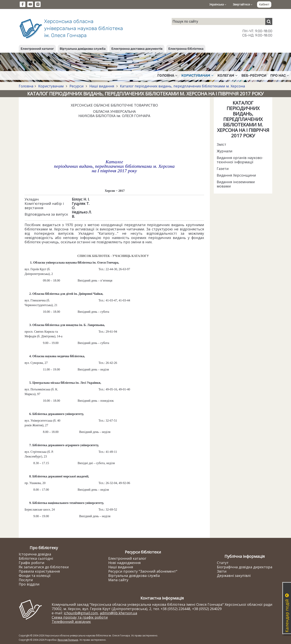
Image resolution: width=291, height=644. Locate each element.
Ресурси (76, 86)
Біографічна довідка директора (244, 567)
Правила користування (39, 571)
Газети (223, 168)
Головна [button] (167, 75)
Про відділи (29, 584)
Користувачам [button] (197, 75)
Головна (26, 86)
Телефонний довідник (71, 621)
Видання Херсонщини (236, 175)
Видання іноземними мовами (236, 184)
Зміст (221, 144)
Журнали (224, 151)
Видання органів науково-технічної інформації (240, 159)
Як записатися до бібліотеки (44, 567)
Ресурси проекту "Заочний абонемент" (142, 571)
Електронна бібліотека (185, 49)
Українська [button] (217, 4)
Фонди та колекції (35, 575)
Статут (223, 562)
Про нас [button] (279, 75)
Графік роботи (31, 562)
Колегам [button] (227, 75)
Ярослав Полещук (68, 639)
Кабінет (264, 4)
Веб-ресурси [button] (253, 75)
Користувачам (51, 86)
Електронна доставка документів (136, 49)
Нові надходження (124, 562)
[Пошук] (268, 21)
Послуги (26, 579)
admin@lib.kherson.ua (118, 613)
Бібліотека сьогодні (36, 558)
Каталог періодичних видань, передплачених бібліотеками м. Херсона (182, 86)
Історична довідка (35, 554)
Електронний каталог (37, 49)
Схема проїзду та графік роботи (80, 617)
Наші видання (101, 86)
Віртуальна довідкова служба (83, 49)
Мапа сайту (118, 579)
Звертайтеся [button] (242, 4)
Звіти (221, 571)
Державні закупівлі (234, 575)
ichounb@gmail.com (81, 613)
